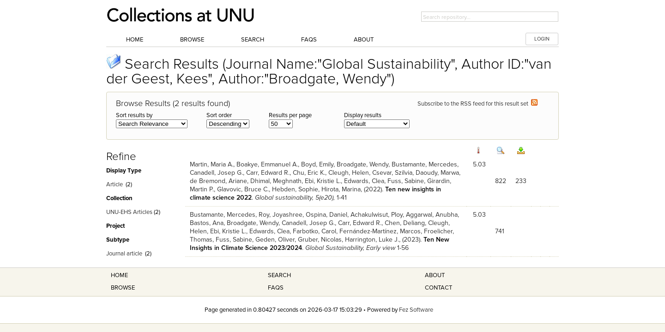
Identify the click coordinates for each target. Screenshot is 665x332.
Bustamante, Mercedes (424, 164)
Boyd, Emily (317, 164)
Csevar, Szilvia (392, 173)
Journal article (124, 253)
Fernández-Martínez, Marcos (380, 231)
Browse (192, 39)
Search (252, 39)
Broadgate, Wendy (362, 164)
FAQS (276, 287)
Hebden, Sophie (295, 189)
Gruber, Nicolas (320, 239)
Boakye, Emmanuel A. (267, 164)
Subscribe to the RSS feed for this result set (477, 103)
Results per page (290, 115)
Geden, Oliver (275, 239)
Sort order (219, 115)
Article (114, 184)
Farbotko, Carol (314, 231)
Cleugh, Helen (348, 173)
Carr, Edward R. (268, 173)
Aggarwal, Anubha (432, 215)
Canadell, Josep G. (216, 173)
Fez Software (416, 310)
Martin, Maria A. (211, 164)
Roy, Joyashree (280, 215)
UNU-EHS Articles (129, 212)
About (364, 39)
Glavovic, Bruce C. (243, 189)
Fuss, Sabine (405, 181)
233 (520, 181)
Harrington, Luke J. (372, 239)
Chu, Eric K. (309, 173)
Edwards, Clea (364, 181)
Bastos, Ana (207, 223)
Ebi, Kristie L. (323, 181)
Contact (438, 287)
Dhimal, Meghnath (276, 181)
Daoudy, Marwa (437, 173)
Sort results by (134, 115)
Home (134, 39)
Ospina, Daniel (326, 215)
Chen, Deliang (405, 223)
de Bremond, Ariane (218, 181)
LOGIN (542, 39)
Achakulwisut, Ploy (377, 215)
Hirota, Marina (341, 189)
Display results (362, 115)
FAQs (309, 39)
